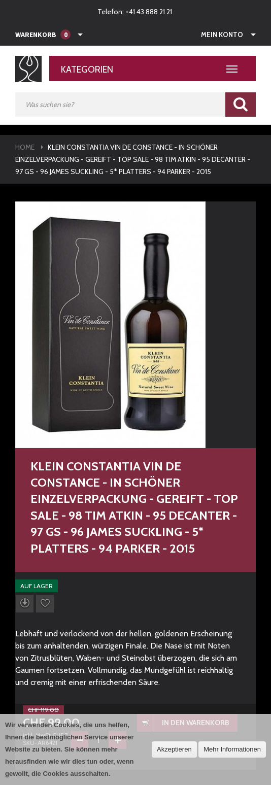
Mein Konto (222, 34)
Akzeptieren (174, 749)
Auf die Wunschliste (45, 603)
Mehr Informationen (232, 749)
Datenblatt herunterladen (24, 603)
